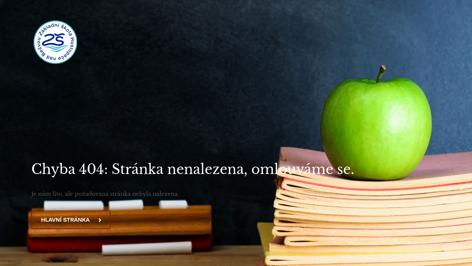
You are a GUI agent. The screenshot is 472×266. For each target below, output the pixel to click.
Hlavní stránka (71, 219)
